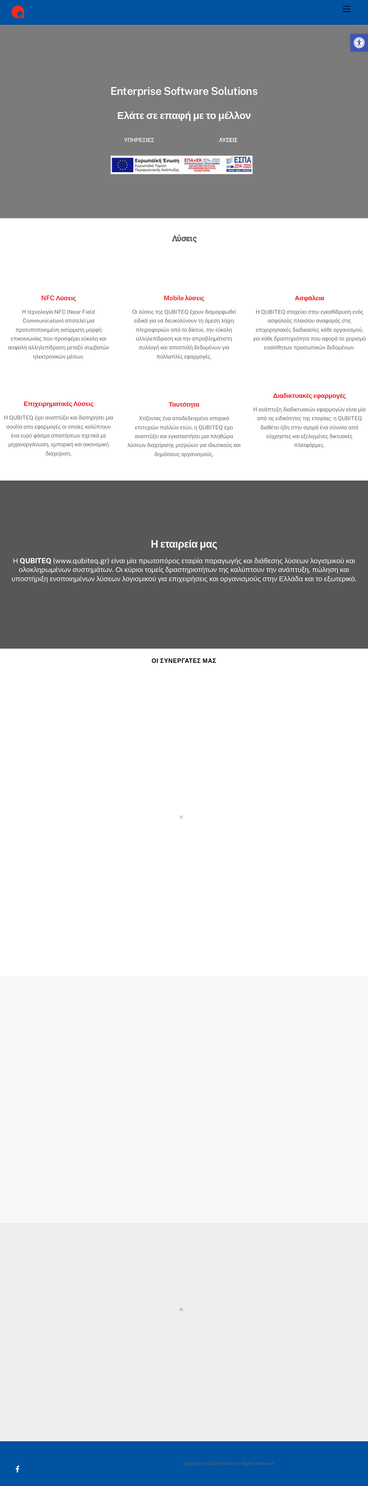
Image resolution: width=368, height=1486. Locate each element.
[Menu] (346, 9)
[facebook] (15, 1460)
